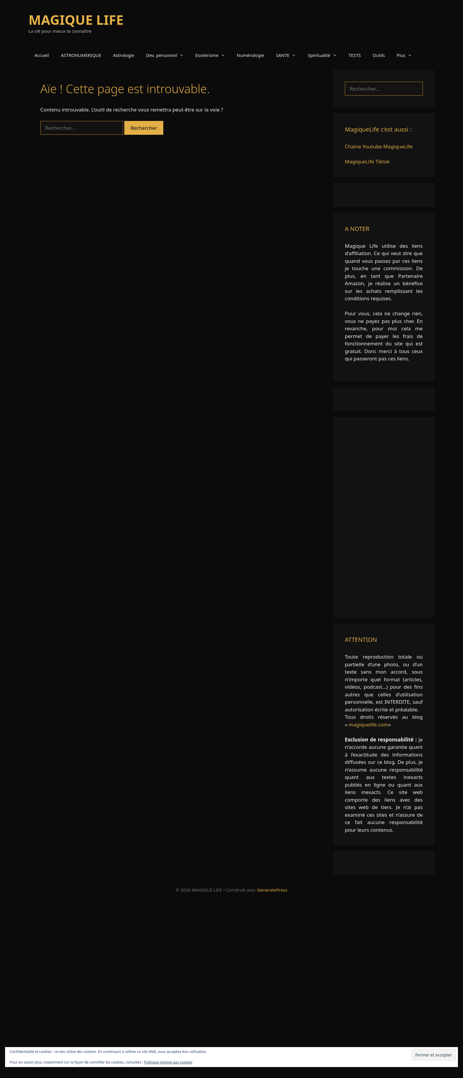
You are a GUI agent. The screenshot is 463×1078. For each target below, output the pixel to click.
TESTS (355, 55)
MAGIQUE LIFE (76, 20)
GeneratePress (272, 890)
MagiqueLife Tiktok (367, 161)
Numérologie (250, 55)
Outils (379, 55)
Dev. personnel (168, 55)
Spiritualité (325, 55)
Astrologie (123, 55)
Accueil (42, 55)
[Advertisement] (384, 517)
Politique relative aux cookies (168, 1062)
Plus (407, 55)
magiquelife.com (368, 724)
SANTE (289, 55)
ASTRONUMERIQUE (81, 55)
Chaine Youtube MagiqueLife (379, 146)
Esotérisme (213, 55)
